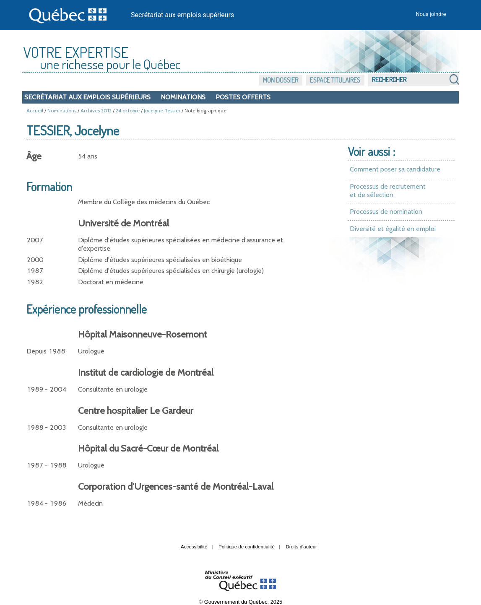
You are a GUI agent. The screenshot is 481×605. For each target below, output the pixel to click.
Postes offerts (243, 97)
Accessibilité (194, 546)
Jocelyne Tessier (162, 110)
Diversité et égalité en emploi (393, 229)
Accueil (34, 110)
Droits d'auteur (301, 546)
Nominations (183, 97)
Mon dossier (280, 80)
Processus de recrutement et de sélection (388, 190)
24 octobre (128, 110)
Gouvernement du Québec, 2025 (243, 602)
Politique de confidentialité (246, 546)
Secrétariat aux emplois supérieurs (182, 15)
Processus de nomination (386, 212)
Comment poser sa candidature (395, 169)
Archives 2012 (96, 110)
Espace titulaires (335, 80)
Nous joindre (431, 14)
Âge (34, 156)
